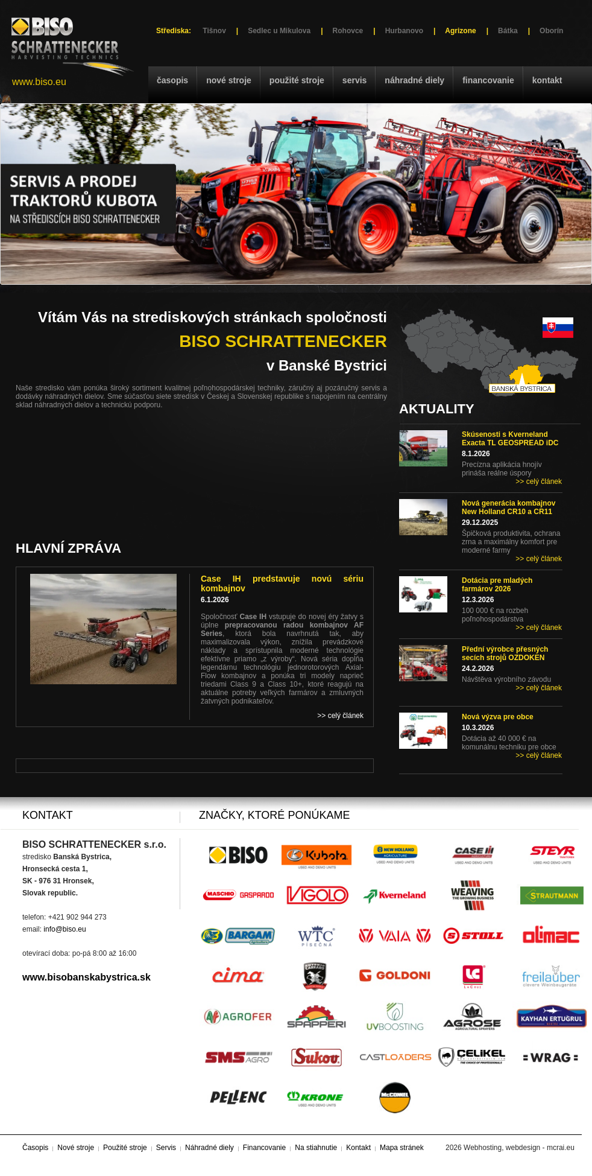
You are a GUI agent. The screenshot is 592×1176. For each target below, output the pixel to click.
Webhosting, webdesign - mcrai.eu (519, 1147)
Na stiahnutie (316, 1147)
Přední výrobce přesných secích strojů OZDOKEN (505, 653)
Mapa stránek (402, 1147)
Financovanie (488, 80)
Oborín (551, 31)
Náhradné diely (414, 80)
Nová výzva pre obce (498, 717)
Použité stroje (296, 80)
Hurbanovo (404, 31)
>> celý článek (538, 481)
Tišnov (214, 31)
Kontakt (547, 80)
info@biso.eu (64, 929)
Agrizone (460, 31)
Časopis (172, 80)
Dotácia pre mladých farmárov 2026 (497, 584)
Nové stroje (228, 80)
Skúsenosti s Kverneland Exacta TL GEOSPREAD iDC (510, 438)
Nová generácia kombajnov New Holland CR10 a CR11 (508, 507)
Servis (354, 80)
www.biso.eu (39, 82)
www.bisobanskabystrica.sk (86, 977)
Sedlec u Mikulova (279, 31)
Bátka (508, 31)
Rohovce (348, 31)
